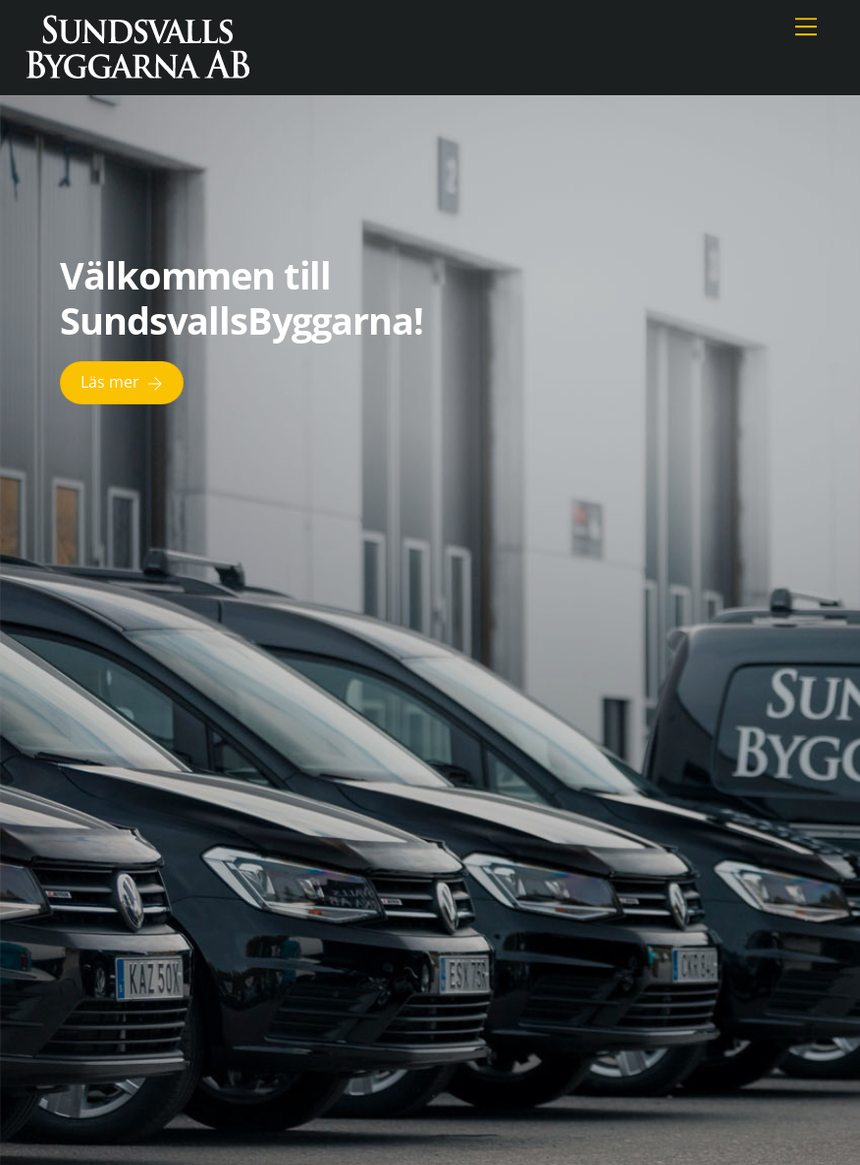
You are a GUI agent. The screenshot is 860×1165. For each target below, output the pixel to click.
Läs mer (122, 382)
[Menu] (806, 26)
